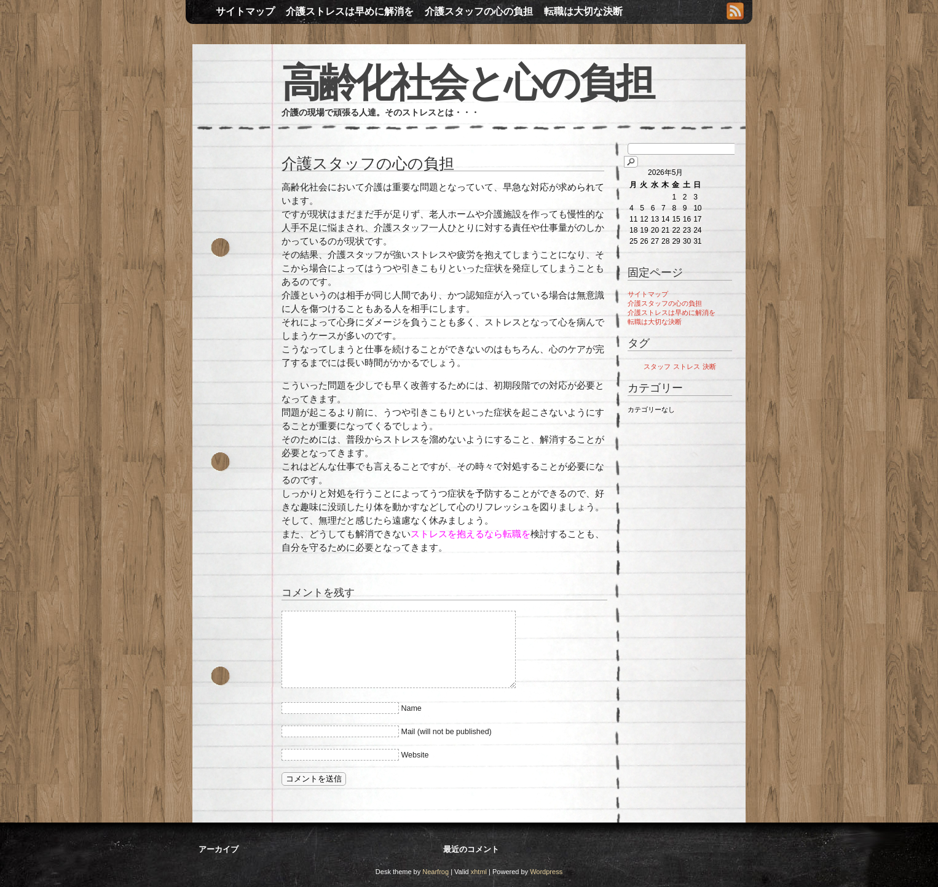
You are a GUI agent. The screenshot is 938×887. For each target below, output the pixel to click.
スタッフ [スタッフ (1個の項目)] (657, 366)
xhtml (479, 871)
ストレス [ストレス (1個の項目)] (686, 366)
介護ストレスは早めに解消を (350, 11)
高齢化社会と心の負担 (467, 83)
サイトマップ (245, 11)
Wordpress (546, 871)
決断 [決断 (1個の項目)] (709, 366)
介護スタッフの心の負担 (479, 11)
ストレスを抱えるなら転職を (470, 534)
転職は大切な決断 (583, 11)
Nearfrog (435, 871)
